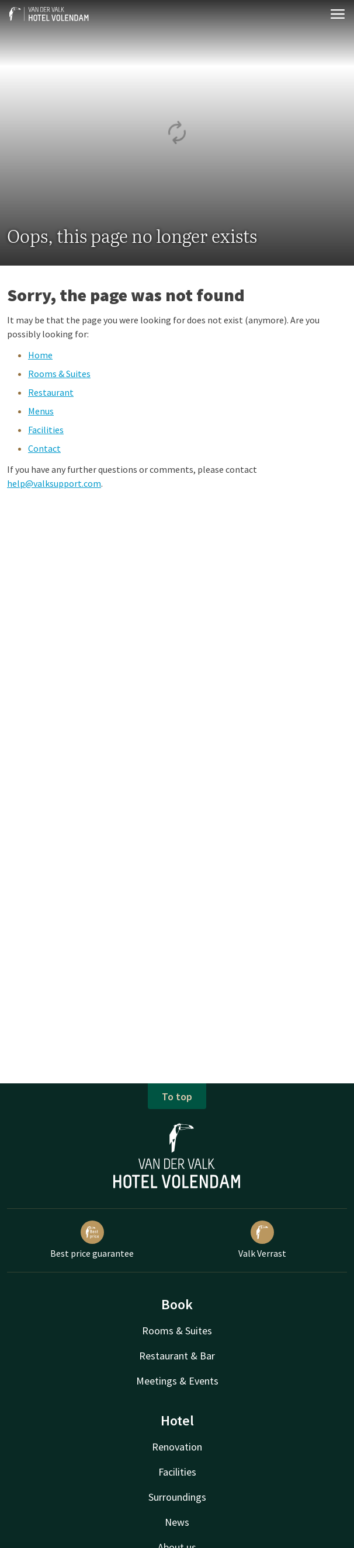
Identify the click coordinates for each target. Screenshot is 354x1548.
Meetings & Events (177, 1380)
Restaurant (51, 392)
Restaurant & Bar (177, 1355)
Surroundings (177, 1497)
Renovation (177, 1446)
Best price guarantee (92, 1240)
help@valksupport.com (54, 483)
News (177, 1522)
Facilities (46, 429)
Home (40, 355)
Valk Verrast (262, 1240)
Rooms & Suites (59, 373)
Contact (44, 448)
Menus (41, 411)
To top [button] (177, 1096)
